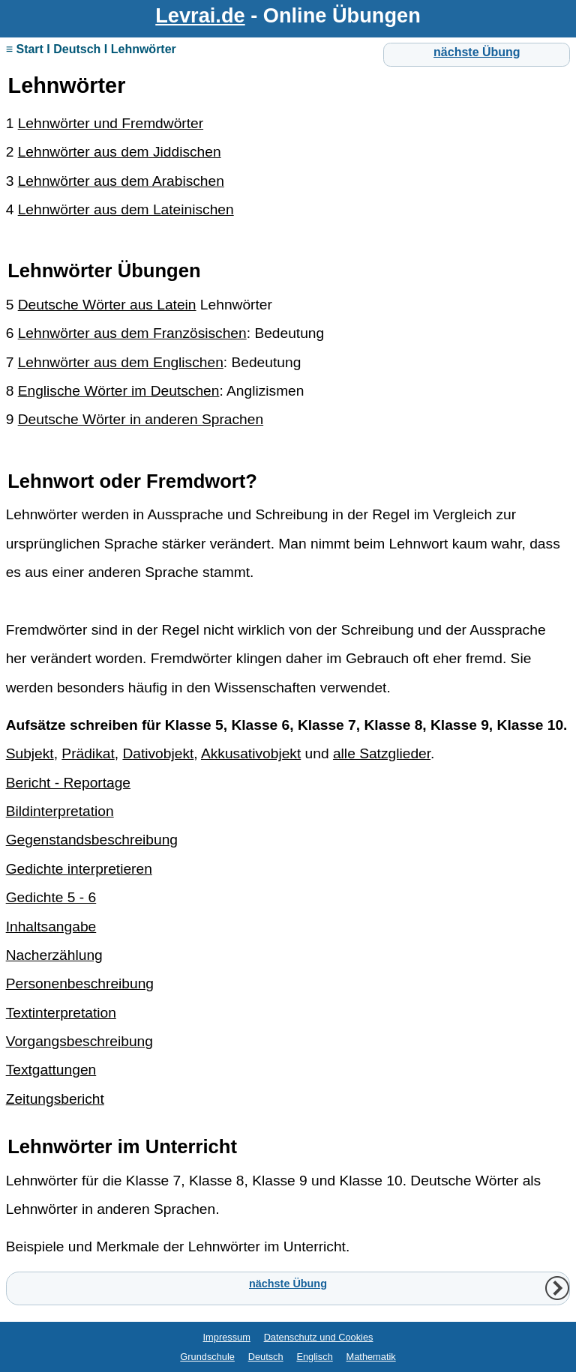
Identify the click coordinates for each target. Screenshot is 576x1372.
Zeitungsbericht (55, 1099)
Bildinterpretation (60, 811)
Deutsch (266, 1356)
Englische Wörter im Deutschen (119, 391)
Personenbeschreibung (80, 983)
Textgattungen (51, 1070)
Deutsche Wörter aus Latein (107, 304)
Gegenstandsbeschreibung (92, 839)
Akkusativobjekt (251, 753)
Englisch (314, 1356)
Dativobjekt (158, 753)
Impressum (226, 1337)
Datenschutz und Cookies (319, 1337)
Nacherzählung (54, 955)
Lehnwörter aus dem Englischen (121, 362)
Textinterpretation (61, 1013)
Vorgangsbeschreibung (79, 1041)
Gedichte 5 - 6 (51, 897)
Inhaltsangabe (51, 926)
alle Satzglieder (381, 753)
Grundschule (207, 1356)
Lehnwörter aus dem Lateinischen (126, 209)
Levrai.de (199, 15)
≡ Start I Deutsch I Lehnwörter (91, 49)
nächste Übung (477, 52)
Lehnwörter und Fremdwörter (110, 123)
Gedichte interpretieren (79, 869)
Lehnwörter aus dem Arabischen (121, 181)
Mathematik (371, 1356)
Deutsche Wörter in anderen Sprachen (140, 419)
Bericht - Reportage (68, 783)
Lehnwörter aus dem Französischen (132, 333)
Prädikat (88, 753)
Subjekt (30, 753)
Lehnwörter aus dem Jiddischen (119, 152)
